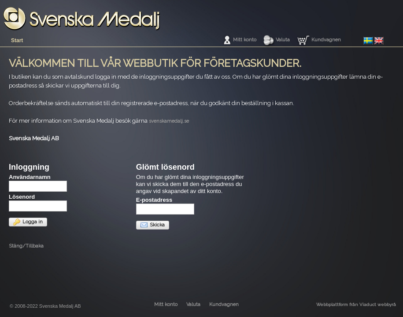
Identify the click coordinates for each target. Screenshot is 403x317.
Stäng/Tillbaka (26, 246)
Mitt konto (244, 40)
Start (17, 40)
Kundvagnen (326, 40)
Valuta (283, 40)
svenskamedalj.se (169, 121)
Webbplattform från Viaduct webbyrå (356, 304)
